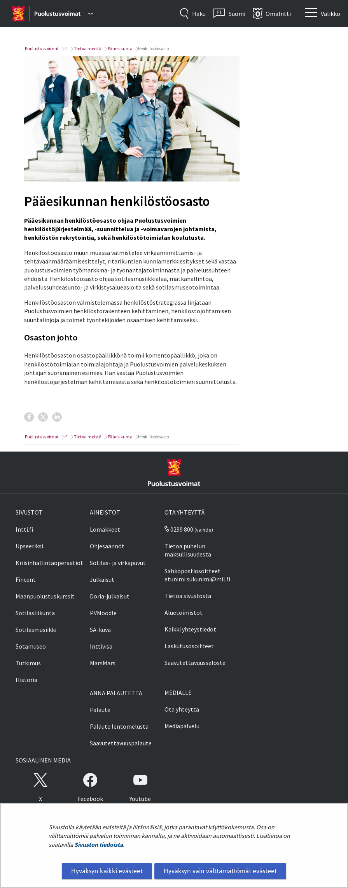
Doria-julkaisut (109, 596)
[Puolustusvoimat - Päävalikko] (64, 13)
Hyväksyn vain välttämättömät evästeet (220, 871)
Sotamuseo (31, 646)
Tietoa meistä (87, 48)
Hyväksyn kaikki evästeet (107, 871)
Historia (26, 680)
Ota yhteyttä (181, 709)
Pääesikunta (120, 48)
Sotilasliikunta (35, 613)
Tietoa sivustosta (187, 596)
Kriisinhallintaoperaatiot (49, 563)
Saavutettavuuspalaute (121, 743)
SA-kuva (100, 629)
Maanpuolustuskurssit (45, 596)
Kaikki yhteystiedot (190, 629)
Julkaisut (102, 579)
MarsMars (102, 663)
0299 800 (178, 529)
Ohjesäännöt (107, 546)
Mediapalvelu (181, 726)
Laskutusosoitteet (189, 646)
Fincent (26, 579)
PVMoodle (103, 613)
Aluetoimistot (183, 612)
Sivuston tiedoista (98, 844)
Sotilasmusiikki (36, 629)
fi (66, 48)
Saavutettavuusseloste (195, 662)
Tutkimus (28, 663)
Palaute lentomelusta (119, 726)
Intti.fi (24, 529)
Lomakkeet (105, 529)
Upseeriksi (29, 546)
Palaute (100, 710)
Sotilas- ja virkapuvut (118, 563)
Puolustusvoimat (41, 48)
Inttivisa (101, 646)
